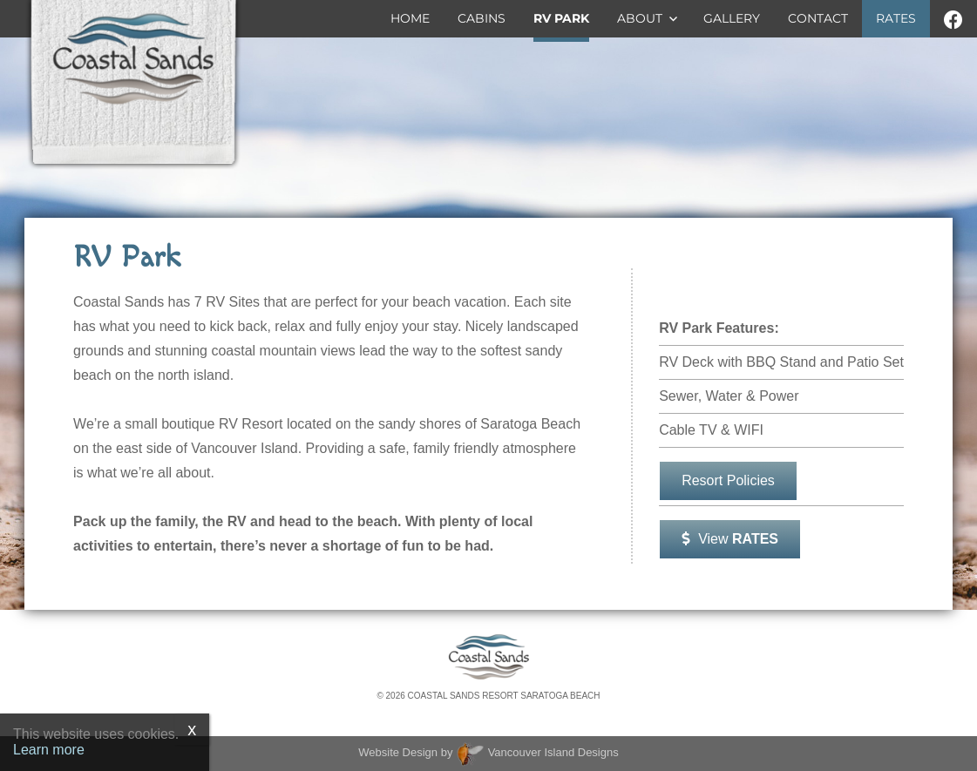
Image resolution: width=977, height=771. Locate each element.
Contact (818, 18)
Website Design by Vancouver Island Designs (488, 752)
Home (410, 18)
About (639, 18)
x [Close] (191, 729)
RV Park (561, 18)
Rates (896, 18)
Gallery (731, 18)
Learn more (49, 749)
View (730, 538)
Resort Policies (728, 480)
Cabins (481, 18)
